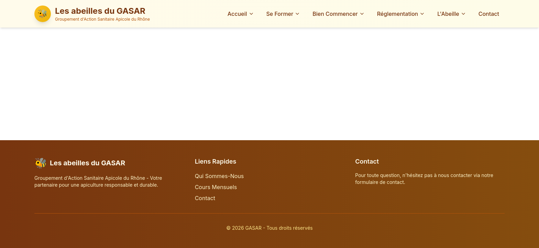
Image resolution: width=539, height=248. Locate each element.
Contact (488, 13)
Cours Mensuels (216, 187)
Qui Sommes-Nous (219, 176)
